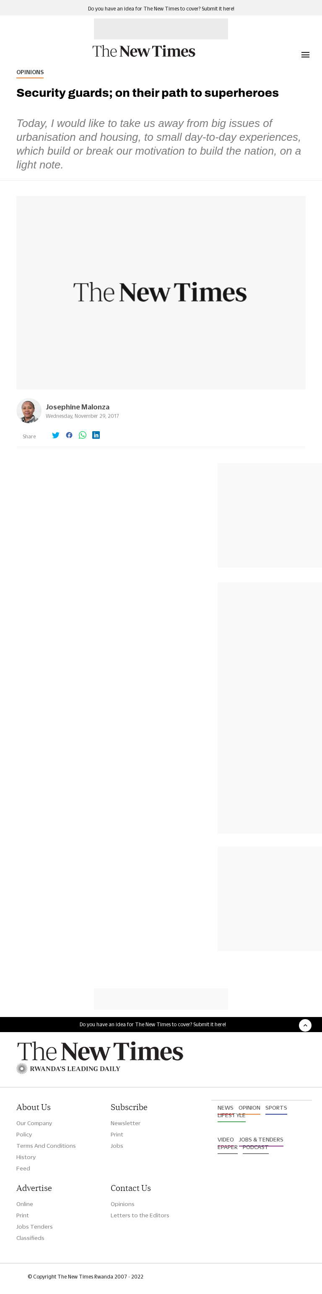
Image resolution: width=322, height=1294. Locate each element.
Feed (23, 1168)
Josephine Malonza (77, 407)
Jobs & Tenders (261, 1139)
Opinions (30, 72)
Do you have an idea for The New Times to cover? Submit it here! (161, 8)
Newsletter (125, 1123)
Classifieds (30, 1237)
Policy (24, 1134)
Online (24, 1204)
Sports (276, 1107)
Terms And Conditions (46, 1145)
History (26, 1157)
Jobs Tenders (34, 1226)
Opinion (249, 1107)
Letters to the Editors (140, 1215)
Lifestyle (232, 1115)
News (226, 1107)
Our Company (34, 1123)
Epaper (228, 1147)
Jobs (117, 1145)
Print (117, 1134)
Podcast (256, 1147)
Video (226, 1139)
